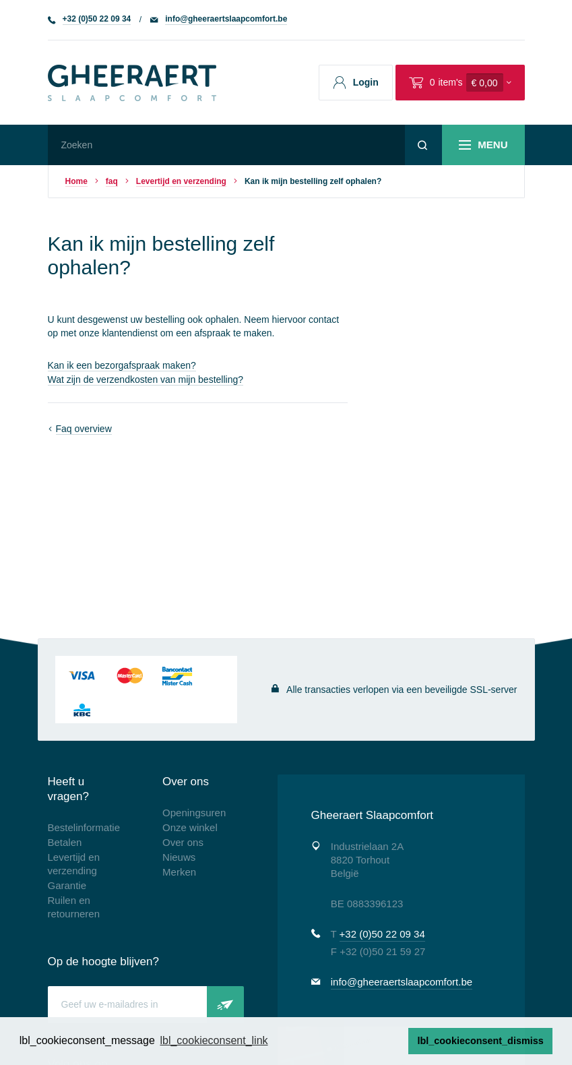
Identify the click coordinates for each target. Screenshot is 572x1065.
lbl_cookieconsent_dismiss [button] (481, 1040)
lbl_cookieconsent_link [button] (213, 1040)
